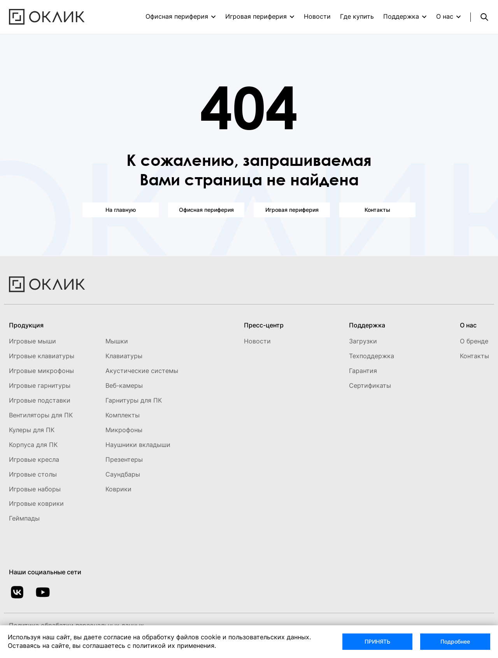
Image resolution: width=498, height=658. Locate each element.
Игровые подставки (39, 400)
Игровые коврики (36, 503)
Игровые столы (33, 474)
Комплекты (122, 415)
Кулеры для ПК (31, 430)
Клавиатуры (123, 356)
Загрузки (363, 341)
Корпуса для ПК (33, 445)
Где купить (357, 16)
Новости (317, 16)
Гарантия (363, 371)
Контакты (377, 209)
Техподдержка (371, 356)
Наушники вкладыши (137, 445)
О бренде (474, 341)
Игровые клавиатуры (41, 356)
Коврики (118, 489)
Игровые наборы (35, 489)
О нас (444, 16)
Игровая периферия (256, 16)
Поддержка (401, 16)
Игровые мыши (32, 341)
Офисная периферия (177, 16)
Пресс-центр (264, 325)
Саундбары (122, 474)
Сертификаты (370, 385)
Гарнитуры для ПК (133, 400)
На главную (120, 209)
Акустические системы (141, 371)
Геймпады (24, 518)
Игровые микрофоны (41, 371)
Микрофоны (123, 430)
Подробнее (455, 641)
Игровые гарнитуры (39, 385)
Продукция (26, 325)
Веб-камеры (124, 385)
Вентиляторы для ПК (41, 415)
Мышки (116, 341)
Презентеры (124, 459)
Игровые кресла (34, 459)
